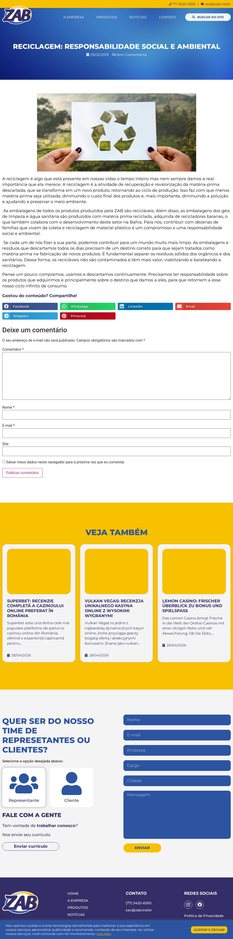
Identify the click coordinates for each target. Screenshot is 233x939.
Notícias (137, 17)
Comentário (13, 349)
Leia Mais (104, 934)
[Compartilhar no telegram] (30, 316)
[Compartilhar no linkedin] (145, 306)
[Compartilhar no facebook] (30, 306)
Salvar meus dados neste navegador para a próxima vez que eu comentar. (65, 462)
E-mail (8, 425)
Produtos (106, 17)
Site (5, 444)
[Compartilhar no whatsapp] (87, 306)
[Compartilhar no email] (203, 306)
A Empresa (73, 17)
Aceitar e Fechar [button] (209, 930)
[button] (208, 17)
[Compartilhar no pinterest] (87, 316)
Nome (8, 407)
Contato (167, 17)
